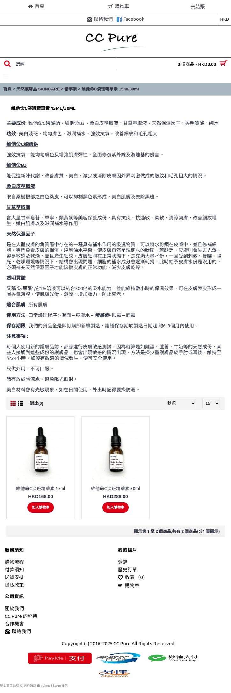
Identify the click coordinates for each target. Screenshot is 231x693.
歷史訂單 (127, 569)
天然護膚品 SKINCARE (38, 89)
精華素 (70, 89)
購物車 (128, 586)
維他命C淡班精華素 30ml (115, 488)
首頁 (7, 89)
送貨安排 (14, 577)
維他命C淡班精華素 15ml (40, 488)
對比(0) (36, 403)
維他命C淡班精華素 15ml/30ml (110, 89)
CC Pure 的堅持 (21, 616)
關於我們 (14, 608)
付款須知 (14, 569)
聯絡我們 (18, 632)
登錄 (122, 562)
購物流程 (14, 562)
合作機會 (14, 623)
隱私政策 (14, 585)
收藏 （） (133, 578)
